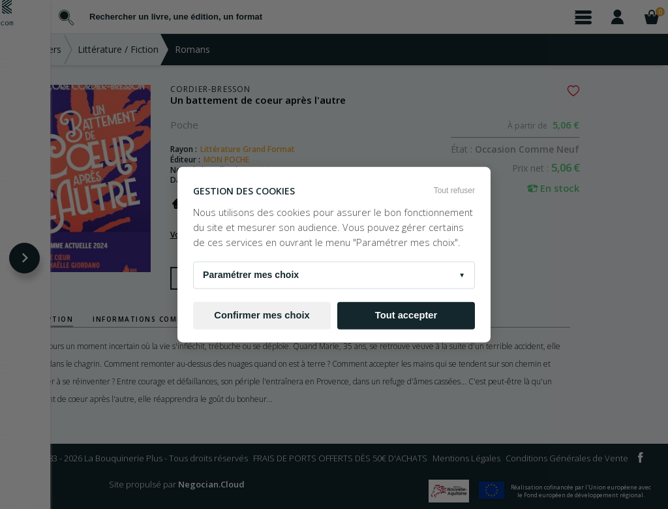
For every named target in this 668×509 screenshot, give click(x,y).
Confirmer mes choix (261, 315)
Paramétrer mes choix (334, 275)
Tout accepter (406, 315)
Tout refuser (454, 190)
